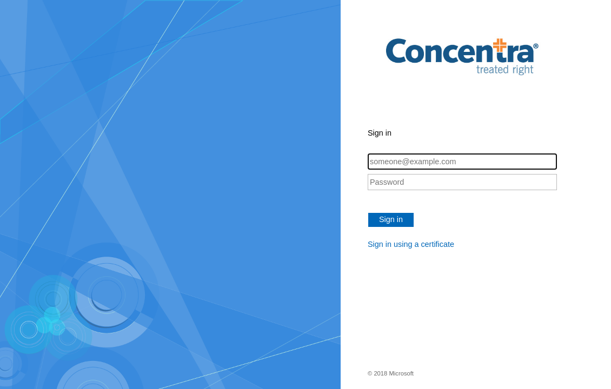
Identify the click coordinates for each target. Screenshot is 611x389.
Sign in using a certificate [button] (411, 244)
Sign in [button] (391, 219)
